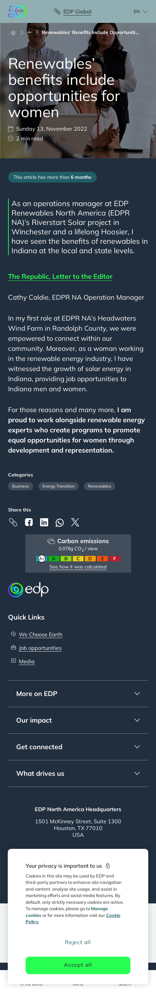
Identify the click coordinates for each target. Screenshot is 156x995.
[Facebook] (29, 522)
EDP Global (77, 11)
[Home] (16, 32)
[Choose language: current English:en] (133, 11)
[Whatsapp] (60, 522)
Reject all (78, 942)
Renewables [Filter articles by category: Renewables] (99, 486)
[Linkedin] (44, 522)
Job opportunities (40, 647)
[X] (75, 522)
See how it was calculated (78, 567)
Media (27, 661)
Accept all (78, 964)
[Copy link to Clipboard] (13, 522)
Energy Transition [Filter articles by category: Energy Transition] (58, 486)
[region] (78, 916)
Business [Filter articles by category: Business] (20, 486)
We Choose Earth (40, 634)
